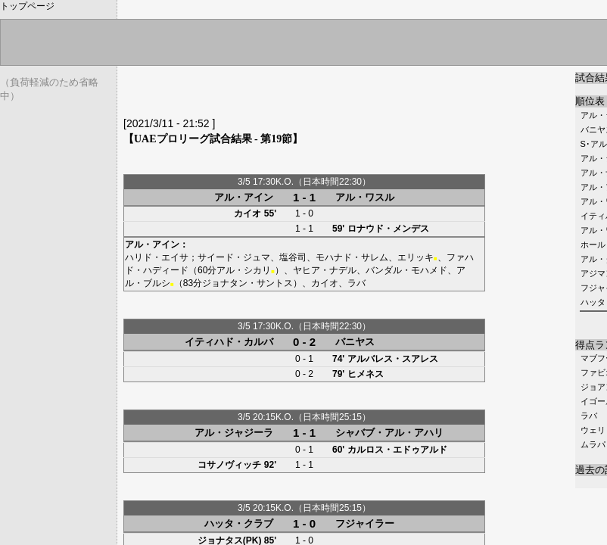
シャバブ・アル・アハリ (389, 432)
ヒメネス (365, 374)
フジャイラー (364, 523)
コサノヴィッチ (229, 464)
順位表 (590, 101)
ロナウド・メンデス (388, 228)
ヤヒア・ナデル (324, 270)
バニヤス (355, 341)
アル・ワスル (364, 197)
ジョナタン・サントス (247, 283)
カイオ (247, 213)
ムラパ (593, 444)
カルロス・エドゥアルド (397, 449)
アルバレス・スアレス (392, 358)
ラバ (589, 415)
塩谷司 (293, 257)
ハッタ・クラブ (238, 523)
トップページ (27, 6)
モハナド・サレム (352, 257)
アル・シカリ (243, 270)
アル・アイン (243, 197)
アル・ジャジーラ (234, 432)
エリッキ (415, 257)
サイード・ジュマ (234, 257)
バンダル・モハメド (406, 270)
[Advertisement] (300, 94)
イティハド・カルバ (229, 341)
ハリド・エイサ (156, 257)
